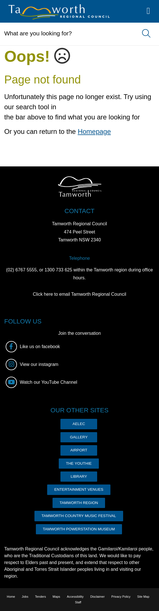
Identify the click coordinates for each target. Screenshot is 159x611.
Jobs (25, 596)
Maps (56, 596)
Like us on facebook (33, 346)
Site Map (143, 596)
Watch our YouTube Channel (41, 382)
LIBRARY (79, 476)
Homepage (94, 131)
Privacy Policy (120, 596)
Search (143, 34)
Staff (78, 602)
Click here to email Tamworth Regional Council (79, 294)
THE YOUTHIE (79, 463)
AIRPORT (78, 450)
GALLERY (79, 437)
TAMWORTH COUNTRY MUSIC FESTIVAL (79, 516)
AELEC (79, 424)
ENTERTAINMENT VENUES (78, 489)
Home (11, 596)
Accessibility (75, 596)
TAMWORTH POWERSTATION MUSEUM (79, 529)
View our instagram (32, 364)
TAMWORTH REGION (79, 503)
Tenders (40, 596)
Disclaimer (97, 596)
